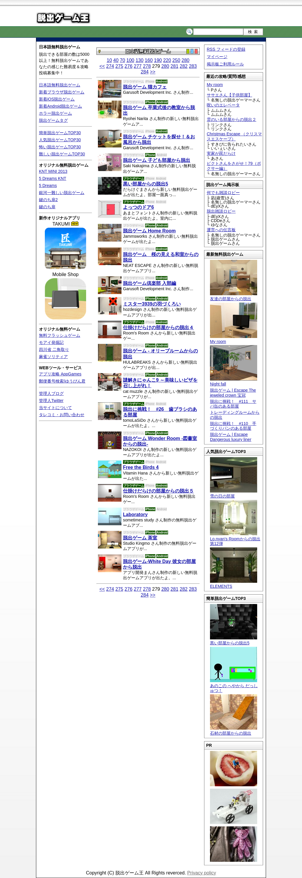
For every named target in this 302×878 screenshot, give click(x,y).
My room (215, 84)
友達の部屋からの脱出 (233, 296)
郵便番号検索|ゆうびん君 (62, 381)
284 (145, 71)
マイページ (217, 56)
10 (109, 60)
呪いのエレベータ (223, 105)
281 (174, 66)
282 (184, 66)
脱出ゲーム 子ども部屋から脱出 (156, 160)
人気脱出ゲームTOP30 (60, 139)
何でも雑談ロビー (223, 192)
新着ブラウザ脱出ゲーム (61, 92)
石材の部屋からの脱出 (233, 731)
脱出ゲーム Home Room (149, 230)
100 (130, 60)
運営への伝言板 (221, 229)
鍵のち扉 (47, 206)
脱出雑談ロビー (221, 211)
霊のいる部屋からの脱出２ (231, 119)
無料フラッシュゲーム (59, 335)
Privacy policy (201, 872)
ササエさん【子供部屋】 (229, 95)
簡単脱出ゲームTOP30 (60, 132)
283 (193, 66)
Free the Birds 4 (141, 467)
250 (176, 60)
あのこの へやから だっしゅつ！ (234, 685)
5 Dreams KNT (52, 178)
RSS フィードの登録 (226, 49)
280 (185, 60)
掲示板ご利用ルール (225, 64)
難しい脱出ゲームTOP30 (62, 154)
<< (102, 66)
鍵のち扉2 (48, 199)
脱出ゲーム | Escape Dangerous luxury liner (230, 437)
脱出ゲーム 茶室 (140, 537)
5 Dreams (48, 185)
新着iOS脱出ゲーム (57, 99)
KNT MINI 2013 (53, 171)
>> (152, 71)
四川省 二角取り (54, 349)
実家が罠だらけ (221, 153)
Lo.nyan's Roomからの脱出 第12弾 (235, 538)
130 (140, 60)
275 (119, 66)
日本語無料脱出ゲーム (59, 47)
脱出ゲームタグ (53, 120)
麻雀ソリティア (53, 356)
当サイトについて (55, 407)
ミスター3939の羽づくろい (152, 303)
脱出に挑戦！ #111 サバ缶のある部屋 (233, 404)
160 (149, 60)
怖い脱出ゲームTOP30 (60, 147)
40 (116, 60)
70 (122, 60)
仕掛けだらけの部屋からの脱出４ (158, 327)
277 (138, 66)
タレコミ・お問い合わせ (61, 414)
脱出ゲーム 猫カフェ (145, 86)
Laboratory (135, 514)
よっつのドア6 (138, 207)
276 (128, 66)
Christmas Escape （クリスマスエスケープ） (234, 136)
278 (147, 66)
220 (167, 60)
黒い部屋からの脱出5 (233, 640)
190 (158, 60)
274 (110, 66)
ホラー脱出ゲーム (55, 113)
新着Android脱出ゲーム (60, 106)
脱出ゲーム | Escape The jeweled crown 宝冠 (233, 393)
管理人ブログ (51, 393)
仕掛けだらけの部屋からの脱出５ (158, 490)
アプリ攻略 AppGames (60, 374)
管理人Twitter (51, 400)
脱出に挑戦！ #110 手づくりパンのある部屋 (233, 426)
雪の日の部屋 (233, 493)
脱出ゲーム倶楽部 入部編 (149, 283)
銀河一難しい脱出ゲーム (61, 192)
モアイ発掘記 (51, 342)
